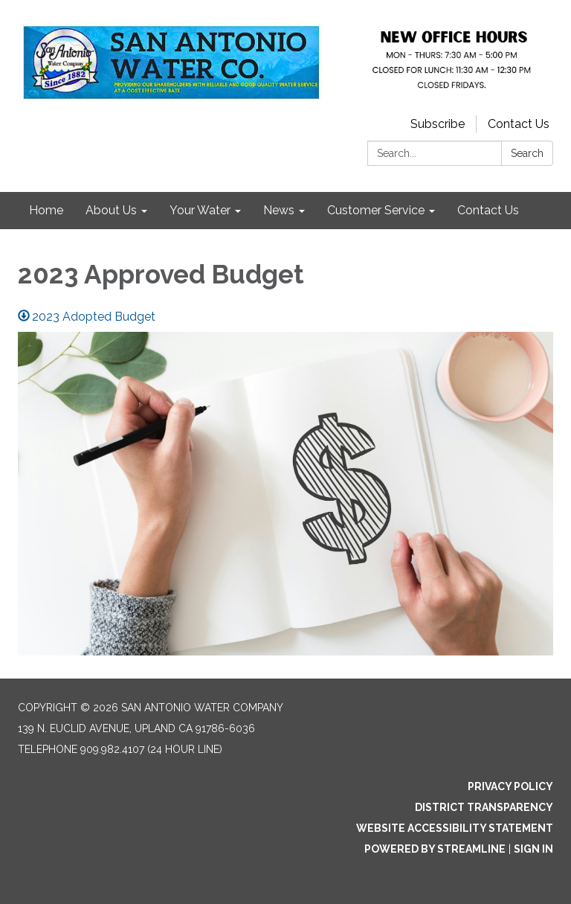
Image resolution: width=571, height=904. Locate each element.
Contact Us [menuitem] (488, 210)
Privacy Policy (510, 786)
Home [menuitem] (46, 210)
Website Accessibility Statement (454, 828)
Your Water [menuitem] (200, 210)
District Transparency (484, 807)
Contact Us (518, 124)
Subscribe (437, 124)
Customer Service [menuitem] (376, 210)
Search (527, 153)
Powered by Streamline (435, 849)
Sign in (533, 849)
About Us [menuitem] (111, 210)
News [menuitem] (278, 210)
